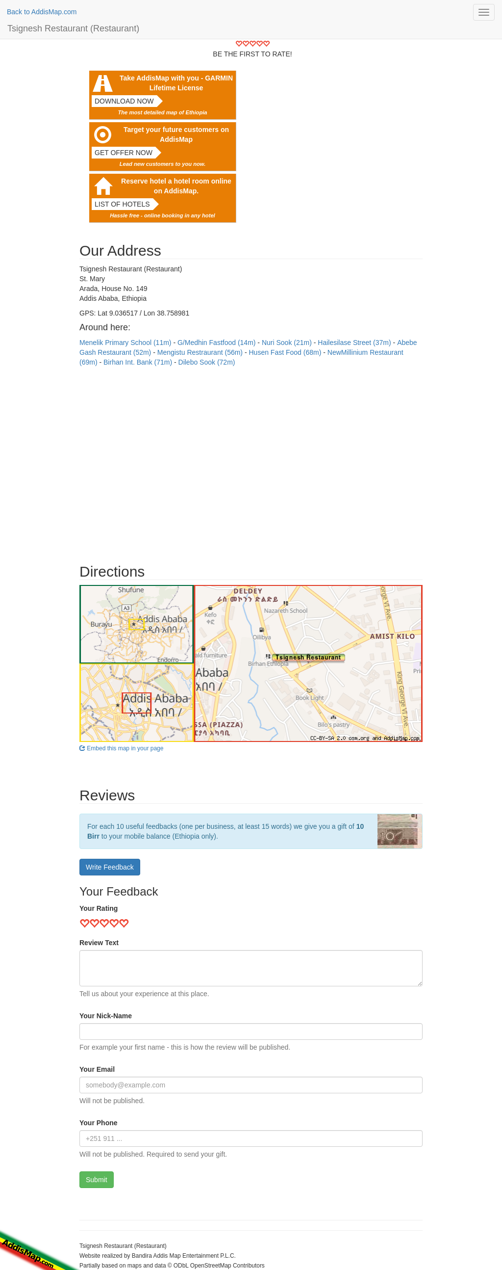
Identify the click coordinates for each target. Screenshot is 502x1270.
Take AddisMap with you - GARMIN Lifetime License (176, 83)
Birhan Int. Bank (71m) (138, 362)
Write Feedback (110, 867)
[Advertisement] (251, 460)
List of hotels (122, 204)
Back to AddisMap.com (41, 12)
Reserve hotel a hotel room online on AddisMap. (176, 186)
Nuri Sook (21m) (288, 342)
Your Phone (98, 1123)
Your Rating (98, 908)
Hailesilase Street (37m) (355, 342)
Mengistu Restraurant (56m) (201, 352)
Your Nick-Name (105, 1016)
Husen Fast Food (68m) (286, 352)
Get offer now (123, 153)
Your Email (97, 1069)
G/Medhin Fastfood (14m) (217, 342)
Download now (124, 101)
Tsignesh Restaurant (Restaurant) (73, 28)
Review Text (99, 943)
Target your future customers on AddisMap (176, 134)
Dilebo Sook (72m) (206, 362)
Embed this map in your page (121, 748)
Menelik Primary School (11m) (126, 342)
